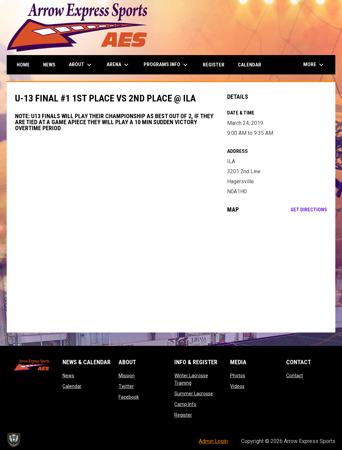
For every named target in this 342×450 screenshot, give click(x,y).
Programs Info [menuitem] (166, 65)
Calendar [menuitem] (249, 65)
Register (183, 415)
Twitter (126, 386)
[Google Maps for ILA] (277, 273)
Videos (237, 386)
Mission (127, 375)
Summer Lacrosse (193, 393)
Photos (237, 375)
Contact (294, 375)
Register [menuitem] (213, 65)
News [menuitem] (49, 65)
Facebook (129, 397)
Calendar (71, 386)
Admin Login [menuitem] (213, 441)
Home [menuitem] (23, 65)
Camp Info (185, 404)
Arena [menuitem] (118, 65)
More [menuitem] (314, 65)
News (68, 375)
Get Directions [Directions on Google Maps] (309, 210)
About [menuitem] (81, 65)
